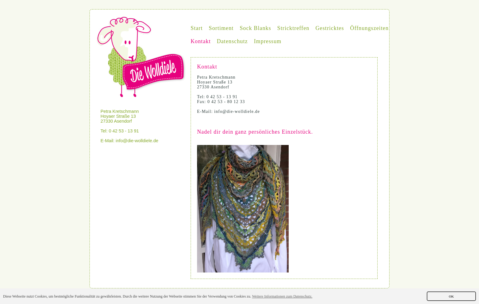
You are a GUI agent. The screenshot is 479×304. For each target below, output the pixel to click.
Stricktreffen (293, 28)
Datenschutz (232, 41)
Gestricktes (330, 28)
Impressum (267, 41)
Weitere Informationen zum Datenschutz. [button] (282, 296)
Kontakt (201, 41)
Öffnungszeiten (369, 28)
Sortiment (221, 28)
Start (197, 28)
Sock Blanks (255, 28)
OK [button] (451, 296)
